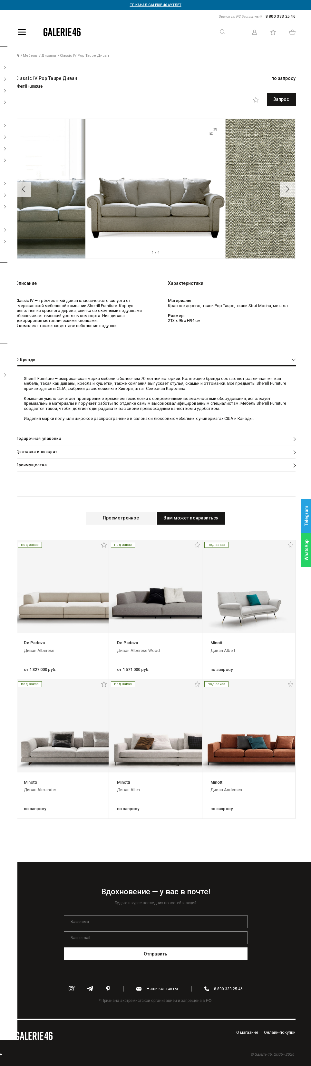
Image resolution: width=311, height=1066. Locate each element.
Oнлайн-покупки (280, 1031)
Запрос (266, 99)
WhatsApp (306, 549)
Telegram (306, 516)
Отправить (155, 953)
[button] (23, 189)
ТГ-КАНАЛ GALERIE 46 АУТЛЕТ (155, 5)
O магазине (247, 1031)
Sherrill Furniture (28, 86)
